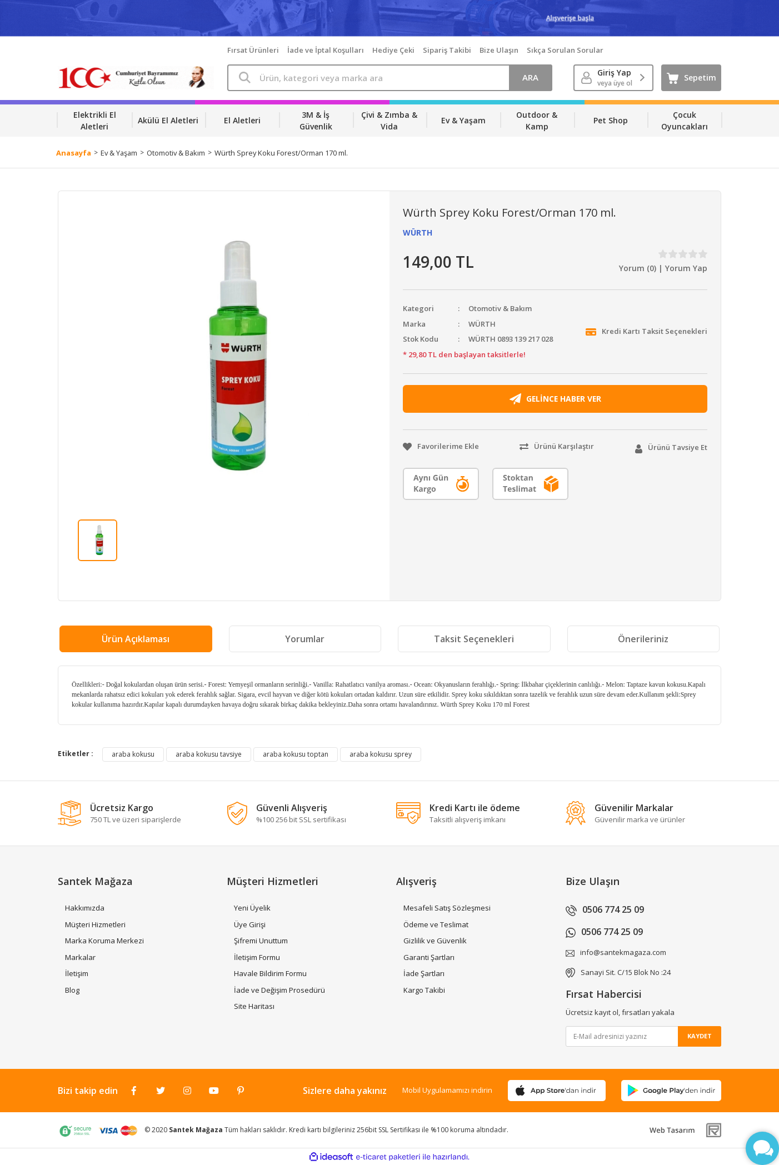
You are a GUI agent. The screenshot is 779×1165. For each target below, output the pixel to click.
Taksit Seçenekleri (474, 639)
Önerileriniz (643, 639)
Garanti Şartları (429, 957)
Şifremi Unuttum (261, 941)
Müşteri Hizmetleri (95, 924)
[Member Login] (613, 77)
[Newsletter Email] (644, 1036)
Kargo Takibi (424, 990)
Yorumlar (304, 639)
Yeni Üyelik (252, 908)
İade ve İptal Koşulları (325, 50)
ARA (530, 77)
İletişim (76, 973)
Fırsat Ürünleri (253, 50)
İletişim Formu (257, 957)
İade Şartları (424, 973)
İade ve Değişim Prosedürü (279, 990)
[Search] (389, 77)
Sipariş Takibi (447, 50)
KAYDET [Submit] (699, 1036)
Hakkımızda (84, 908)
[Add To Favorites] (441, 446)
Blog (72, 990)
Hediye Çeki (393, 50)
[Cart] (691, 77)
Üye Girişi (250, 924)
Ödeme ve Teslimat (435, 924)
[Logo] (136, 77)
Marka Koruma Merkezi (104, 941)
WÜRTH (417, 232)
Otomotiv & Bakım (500, 308)
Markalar (80, 957)
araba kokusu (133, 754)
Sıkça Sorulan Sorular (565, 50)
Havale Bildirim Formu (270, 973)
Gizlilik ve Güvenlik (435, 941)
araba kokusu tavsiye (209, 754)
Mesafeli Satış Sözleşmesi (447, 908)
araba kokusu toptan (295, 754)
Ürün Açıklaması (135, 639)
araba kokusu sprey (380, 754)
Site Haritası (254, 1006)
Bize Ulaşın (499, 50)
